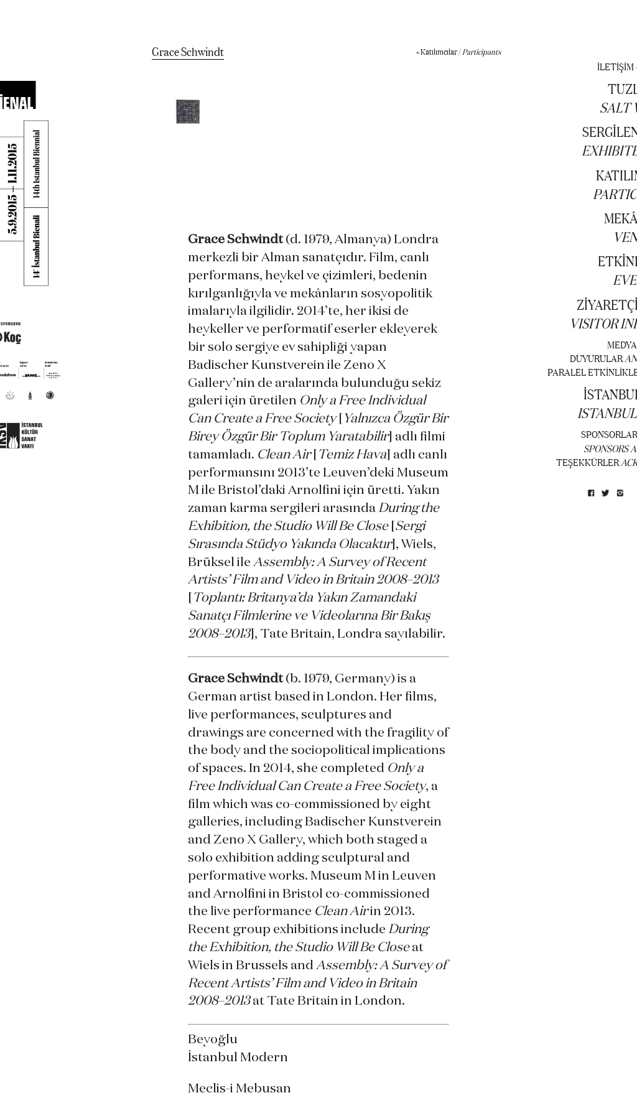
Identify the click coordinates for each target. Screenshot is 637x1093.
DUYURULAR (596, 358)
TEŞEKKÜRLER (587, 461)
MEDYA (622, 344)
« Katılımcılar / (458, 52)
